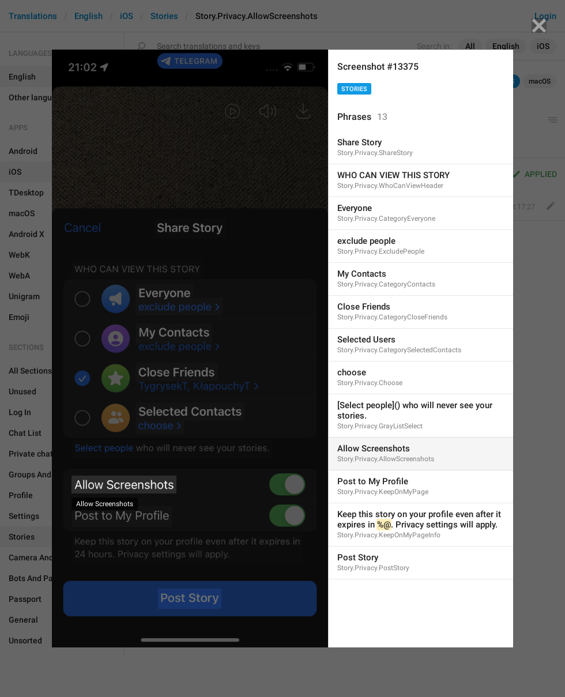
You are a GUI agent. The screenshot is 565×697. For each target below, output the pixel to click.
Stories (354, 89)
